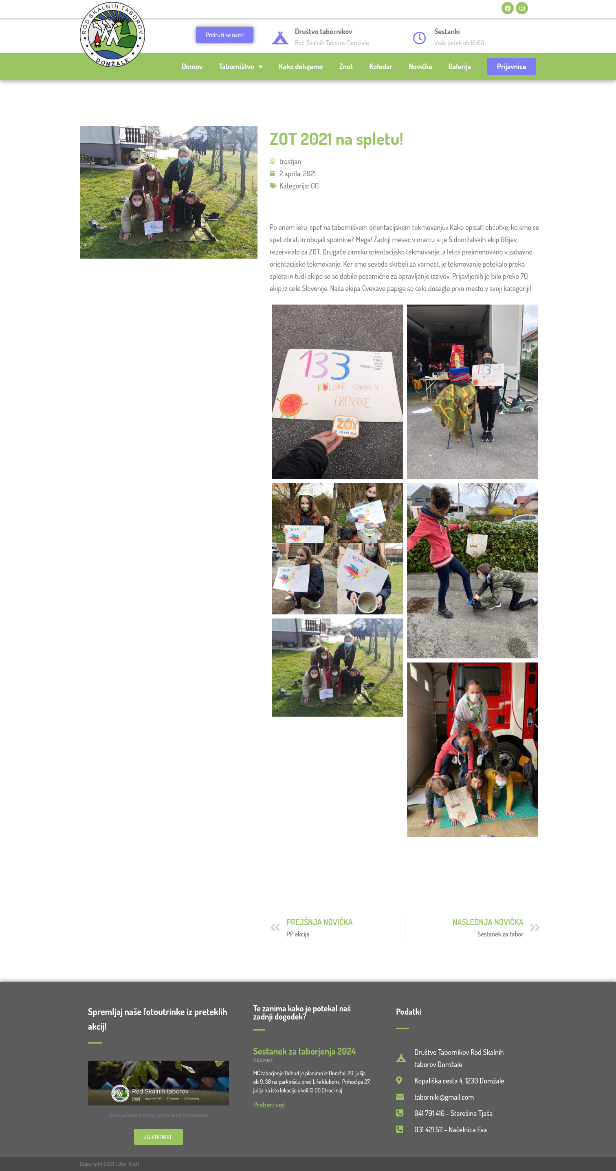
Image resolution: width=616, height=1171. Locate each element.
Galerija (460, 66)
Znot (346, 66)
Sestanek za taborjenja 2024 (304, 1051)
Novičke (420, 66)
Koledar (380, 66)
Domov (192, 66)
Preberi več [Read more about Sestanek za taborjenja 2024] (269, 1104)
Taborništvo (241, 66)
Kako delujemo (301, 66)
